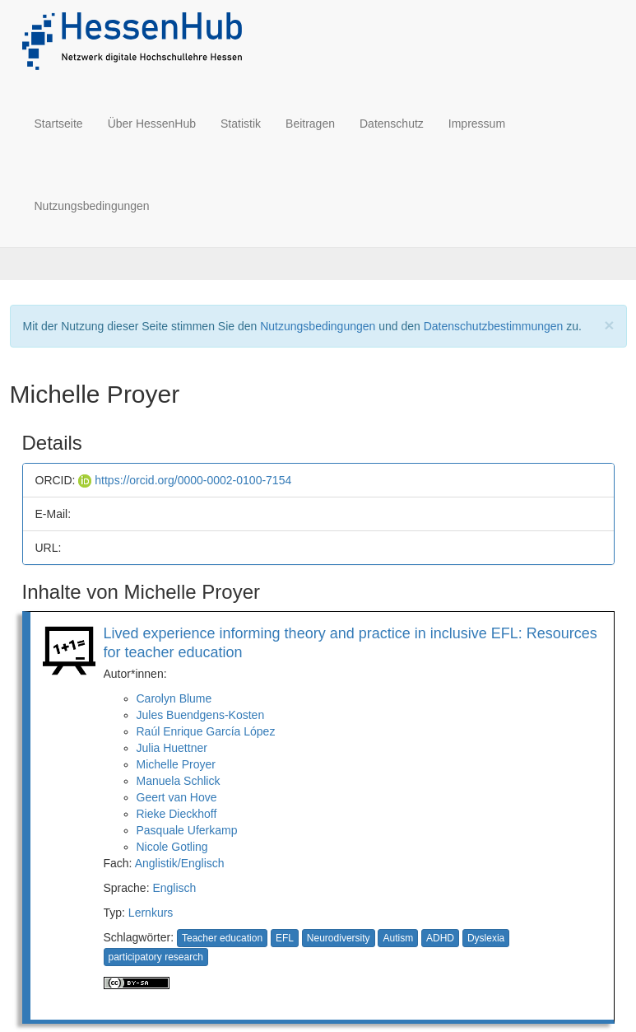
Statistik (241, 123)
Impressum (476, 123)
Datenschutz (392, 123)
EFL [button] (285, 938)
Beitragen (310, 123)
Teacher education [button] (222, 938)
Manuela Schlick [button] (179, 780)
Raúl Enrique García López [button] (206, 731)
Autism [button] (398, 938)
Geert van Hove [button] (177, 797)
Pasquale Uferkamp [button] (187, 830)
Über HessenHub (152, 123)
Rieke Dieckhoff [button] (177, 813)
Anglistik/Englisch (180, 863)
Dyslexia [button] (485, 938)
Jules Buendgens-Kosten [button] (201, 714)
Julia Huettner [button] (172, 747)
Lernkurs (150, 912)
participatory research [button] (156, 957)
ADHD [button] (440, 938)
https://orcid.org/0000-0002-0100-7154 (184, 480)
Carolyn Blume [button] (174, 698)
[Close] (609, 325)
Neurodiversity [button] (338, 938)
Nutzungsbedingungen (92, 205)
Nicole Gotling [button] (172, 846)
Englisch (174, 887)
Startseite (59, 123)
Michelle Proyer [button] (176, 764)
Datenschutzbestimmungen (494, 326)
